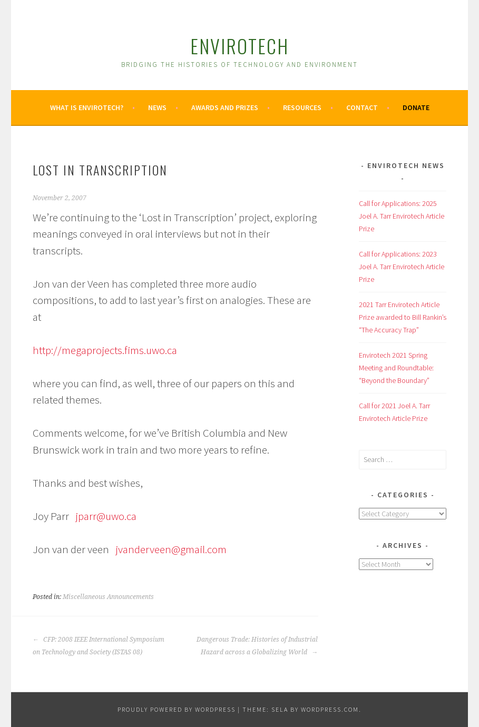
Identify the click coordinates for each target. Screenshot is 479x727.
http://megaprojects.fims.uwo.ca (105, 350)
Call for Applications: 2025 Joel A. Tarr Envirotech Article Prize (401, 216)
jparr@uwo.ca (105, 516)
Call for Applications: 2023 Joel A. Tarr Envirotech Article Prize (401, 266)
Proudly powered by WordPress (177, 709)
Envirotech (239, 46)
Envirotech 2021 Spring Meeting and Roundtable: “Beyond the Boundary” (396, 367)
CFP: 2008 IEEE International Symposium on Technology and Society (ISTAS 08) (98, 646)
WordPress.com (330, 709)
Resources (302, 107)
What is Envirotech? (86, 107)
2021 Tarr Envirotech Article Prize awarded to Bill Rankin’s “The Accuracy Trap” (402, 317)
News (157, 107)
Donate (416, 107)
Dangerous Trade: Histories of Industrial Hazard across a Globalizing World (257, 646)
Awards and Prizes (224, 107)
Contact (362, 107)
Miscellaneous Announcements (108, 597)
